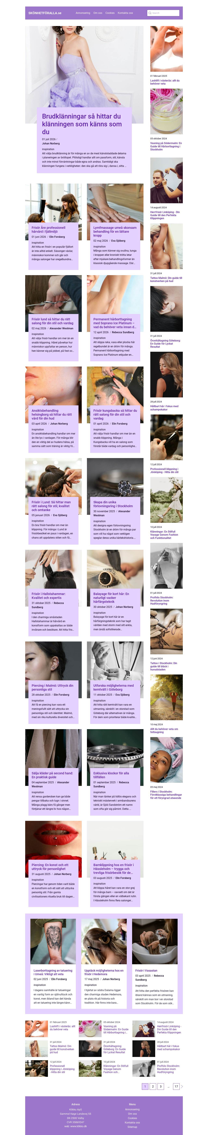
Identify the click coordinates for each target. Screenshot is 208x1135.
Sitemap (132, 1126)
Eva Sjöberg (118, 240)
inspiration (48, 149)
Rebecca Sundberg (123, 332)
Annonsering (83, 12)
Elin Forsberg (57, 236)
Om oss (97, 12)
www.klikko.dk (78, 1126)
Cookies (110, 12)
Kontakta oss (125, 12)
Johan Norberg (51, 143)
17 (176, 1086)
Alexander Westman (61, 328)
